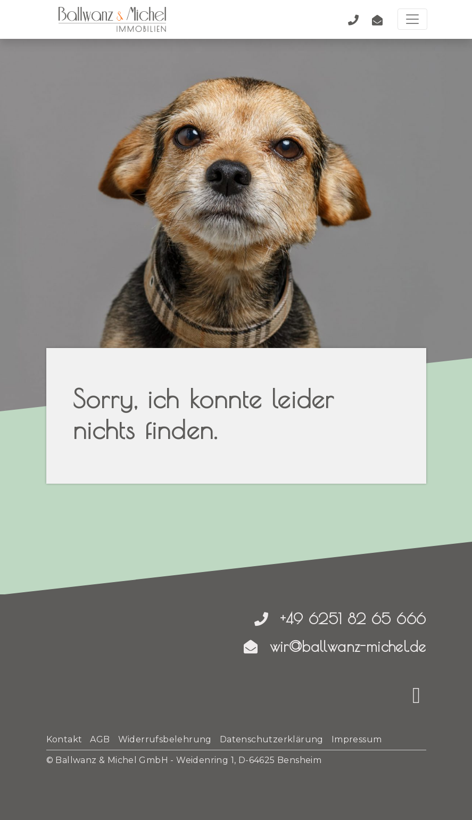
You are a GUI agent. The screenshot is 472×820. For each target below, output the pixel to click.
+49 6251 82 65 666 (340, 618)
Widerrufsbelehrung (165, 739)
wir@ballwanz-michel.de (335, 646)
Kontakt (64, 739)
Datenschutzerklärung (272, 739)
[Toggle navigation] (412, 19)
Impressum (357, 739)
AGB (100, 739)
